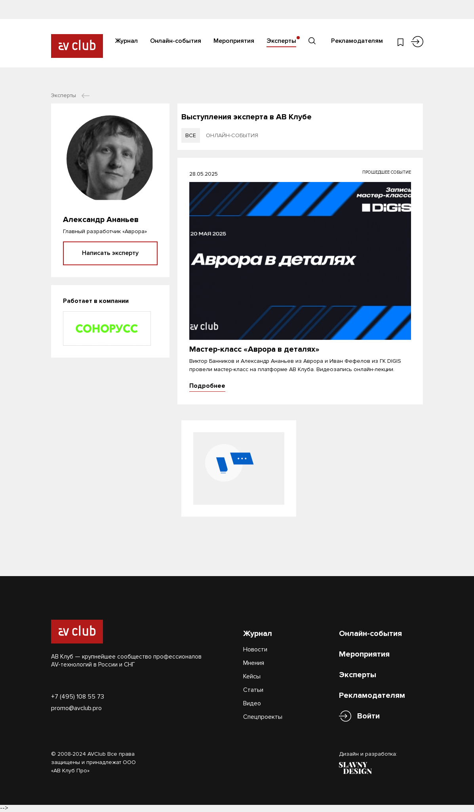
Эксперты (281, 41)
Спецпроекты (262, 717)
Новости (255, 649)
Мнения (253, 663)
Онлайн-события (175, 41)
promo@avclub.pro (76, 708)
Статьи (253, 690)
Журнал (126, 41)
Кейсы (252, 676)
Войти (368, 716)
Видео (252, 703)
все (190, 135)
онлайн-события (232, 135)
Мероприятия (233, 41)
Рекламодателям (357, 41)
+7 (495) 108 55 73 (77, 697)
